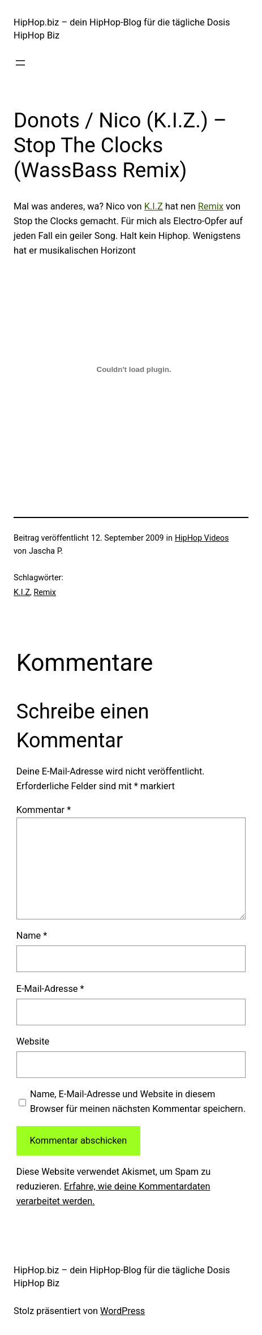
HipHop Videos (202, 537)
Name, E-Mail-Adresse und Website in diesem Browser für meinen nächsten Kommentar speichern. (138, 1101)
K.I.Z (153, 206)
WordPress (122, 1311)
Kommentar (43, 810)
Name (32, 935)
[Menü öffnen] (20, 63)
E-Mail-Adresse (50, 988)
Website (32, 1041)
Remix (211, 206)
